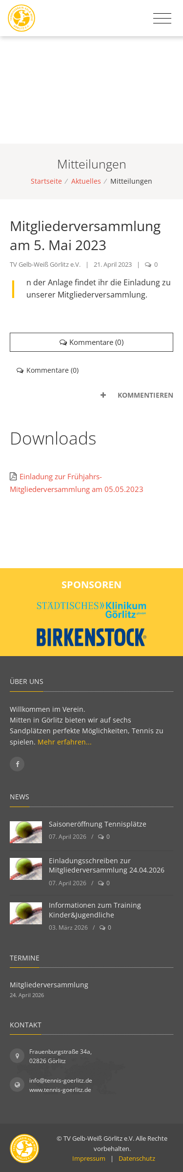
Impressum (88, 1158)
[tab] (91, 395)
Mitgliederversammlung (49, 984)
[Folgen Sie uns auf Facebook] (17, 764)
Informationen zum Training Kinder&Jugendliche (95, 909)
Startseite (46, 181)
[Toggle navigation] (162, 18)
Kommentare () (92, 342)
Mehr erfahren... (65, 741)
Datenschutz (137, 1158)
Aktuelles (86, 181)
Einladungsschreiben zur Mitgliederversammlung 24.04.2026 (106, 865)
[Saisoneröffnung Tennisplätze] (26, 832)
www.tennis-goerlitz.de (60, 1090)
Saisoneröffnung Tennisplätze (97, 824)
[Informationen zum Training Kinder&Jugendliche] (26, 913)
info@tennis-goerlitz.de (60, 1080)
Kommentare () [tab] (48, 370)
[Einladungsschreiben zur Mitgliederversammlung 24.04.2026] (26, 869)
